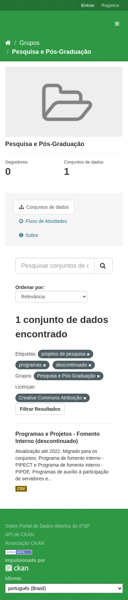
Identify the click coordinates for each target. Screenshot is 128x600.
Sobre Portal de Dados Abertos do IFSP (47, 526)
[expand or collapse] (117, 24)
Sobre (28, 235)
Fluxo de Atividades (43, 221)
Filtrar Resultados (40, 409)
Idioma (12, 578)
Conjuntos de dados (44, 207)
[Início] (8, 42)
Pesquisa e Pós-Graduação (51, 51)
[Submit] (103, 266)
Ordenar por (29, 287)
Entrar (87, 5)
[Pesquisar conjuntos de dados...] (55, 266)
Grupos (29, 42)
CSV (21, 489)
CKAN (16, 568)
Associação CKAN (24, 543)
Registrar (110, 5)
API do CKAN (19, 534)
